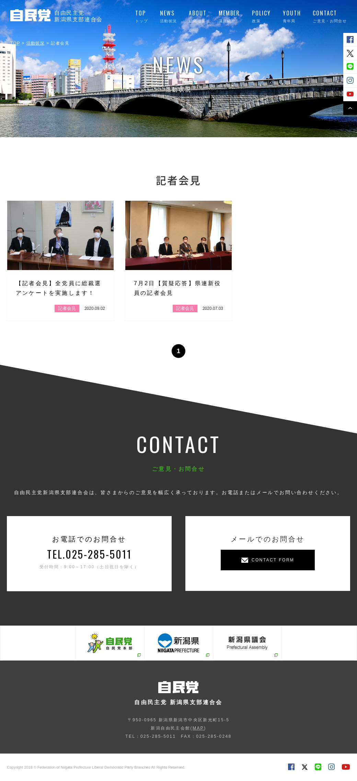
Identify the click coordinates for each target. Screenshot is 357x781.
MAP (198, 728)
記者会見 (67, 308)
